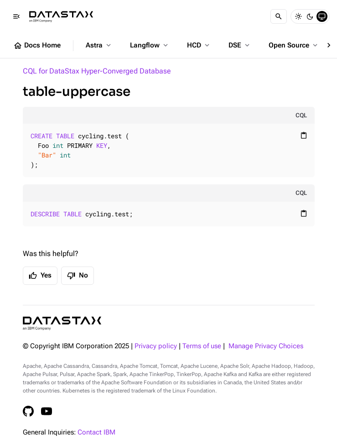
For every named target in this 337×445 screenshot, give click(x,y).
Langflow (150, 45)
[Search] (278, 16)
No (77, 276)
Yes (40, 276)
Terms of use (201, 346)
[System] (321, 16)
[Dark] (310, 16)
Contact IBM (96, 432)
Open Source (294, 45)
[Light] (298, 16)
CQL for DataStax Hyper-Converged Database (97, 71)
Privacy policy (156, 346)
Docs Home (37, 45)
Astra (99, 45)
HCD (199, 45)
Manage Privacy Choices (265, 346)
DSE (239, 45)
